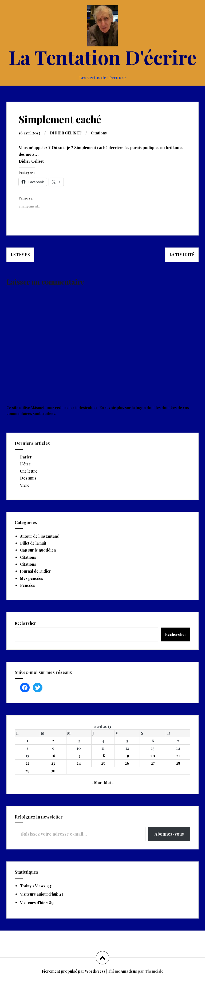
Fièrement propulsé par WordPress (73, 970)
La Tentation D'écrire (102, 57)
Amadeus (129, 970)
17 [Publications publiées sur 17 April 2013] (79, 755)
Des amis (28, 477)
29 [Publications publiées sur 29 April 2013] (27, 770)
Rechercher (25, 622)
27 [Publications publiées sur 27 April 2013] (153, 762)
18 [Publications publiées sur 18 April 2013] (103, 755)
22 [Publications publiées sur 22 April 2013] (27, 762)
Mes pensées (31, 578)
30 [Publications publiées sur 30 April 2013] (53, 770)
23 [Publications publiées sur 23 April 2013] (53, 762)
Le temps (20, 254)
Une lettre (28, 470)
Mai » (109, 782)
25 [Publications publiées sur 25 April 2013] (103, 762)
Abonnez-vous (169, 833)
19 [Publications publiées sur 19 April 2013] (127, 755)
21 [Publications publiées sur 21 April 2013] (178, 755)
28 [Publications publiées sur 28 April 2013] (178, 762)
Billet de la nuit (33, 542)
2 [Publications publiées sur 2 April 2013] (53, 740)
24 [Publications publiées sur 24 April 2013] (79, 762)
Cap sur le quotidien (38, 549)
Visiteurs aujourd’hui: (39, 893)
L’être (25, 463)
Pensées (27, 585)
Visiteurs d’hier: (34, 902)
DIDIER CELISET (66, 132)
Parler (26, 456)
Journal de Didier (35, 570)
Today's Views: (33, 885)
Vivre (24, 485)
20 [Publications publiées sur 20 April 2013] (153, 755)
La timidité (181, 254)
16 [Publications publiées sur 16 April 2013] (53, 755)
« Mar (96, 782)
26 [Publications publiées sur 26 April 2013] (127, 762)
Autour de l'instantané (39, 535)
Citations (99, 132)
